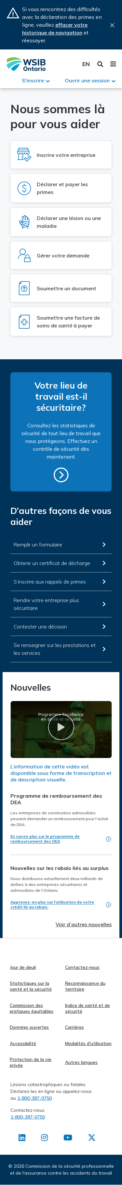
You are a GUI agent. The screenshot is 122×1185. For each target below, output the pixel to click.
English (86, 64)
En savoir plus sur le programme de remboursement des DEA (45, 839)
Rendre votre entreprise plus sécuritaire (46, 604)
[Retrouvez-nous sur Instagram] (44, 1138)
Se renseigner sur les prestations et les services (55, 649)
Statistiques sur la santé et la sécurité (31, 986)
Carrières (74, 1027)
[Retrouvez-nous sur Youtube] (67, 1138)
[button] (61, 727)
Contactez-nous (82, 967)
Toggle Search (100, 64)
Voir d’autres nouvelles (84, 924)
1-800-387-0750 (34, 1098)
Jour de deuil (23, 967)
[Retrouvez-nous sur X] (92, 1138)
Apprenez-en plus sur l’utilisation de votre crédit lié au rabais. (52, 904)
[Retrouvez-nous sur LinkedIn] (22, 1138)
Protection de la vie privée (30, 1062)
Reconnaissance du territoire (85, 986)
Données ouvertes (29, 1027)
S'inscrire (33, 80)
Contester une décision (40, 626)
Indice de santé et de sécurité (87, 1008)
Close (112, 25)
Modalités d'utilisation (88, 1043)
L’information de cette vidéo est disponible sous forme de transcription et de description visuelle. (61, 773)
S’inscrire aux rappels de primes (50, 581)
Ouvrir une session (87, 80)
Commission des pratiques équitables (31, 1008)
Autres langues (81, 1062)
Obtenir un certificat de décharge (52, 563)
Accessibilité (23, 1043)
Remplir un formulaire (38, 544)
